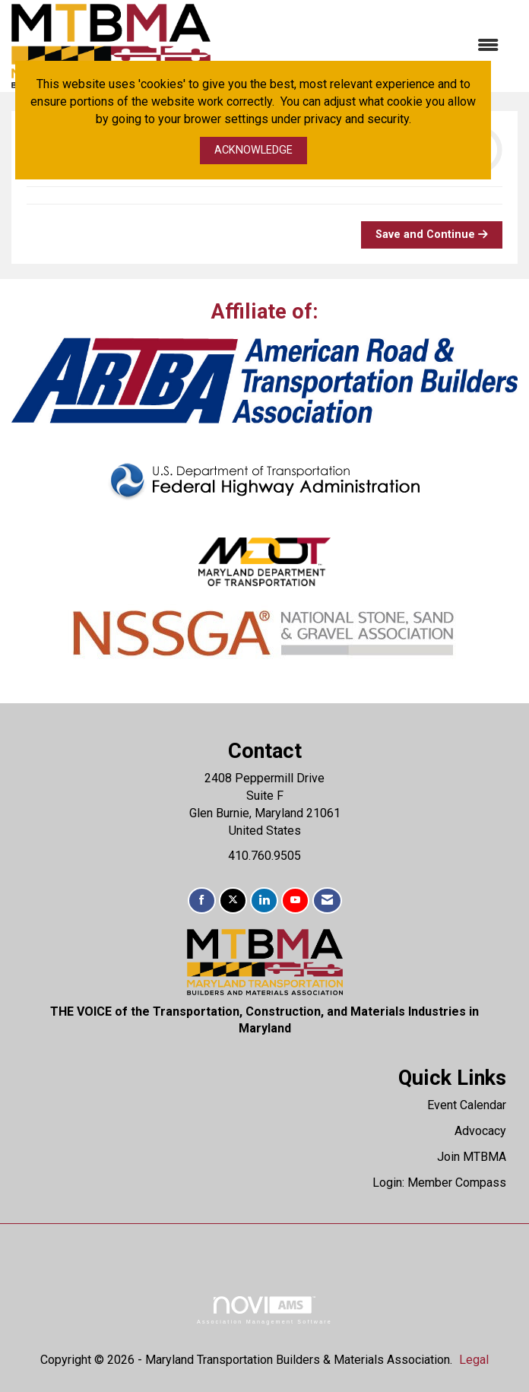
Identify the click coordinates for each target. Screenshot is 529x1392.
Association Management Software (264, 1310)
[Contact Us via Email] (327, 900)
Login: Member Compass (439, 1182)
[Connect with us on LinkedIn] (264, 900)
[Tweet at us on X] (233, 900)
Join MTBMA (471, 1156)
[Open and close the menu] (362, 46)
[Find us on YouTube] (295, 900)
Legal (474, 1359)
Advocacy (480, 1131)
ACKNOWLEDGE (253, 150)
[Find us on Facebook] (202, 900)
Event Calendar (466, 1105)
